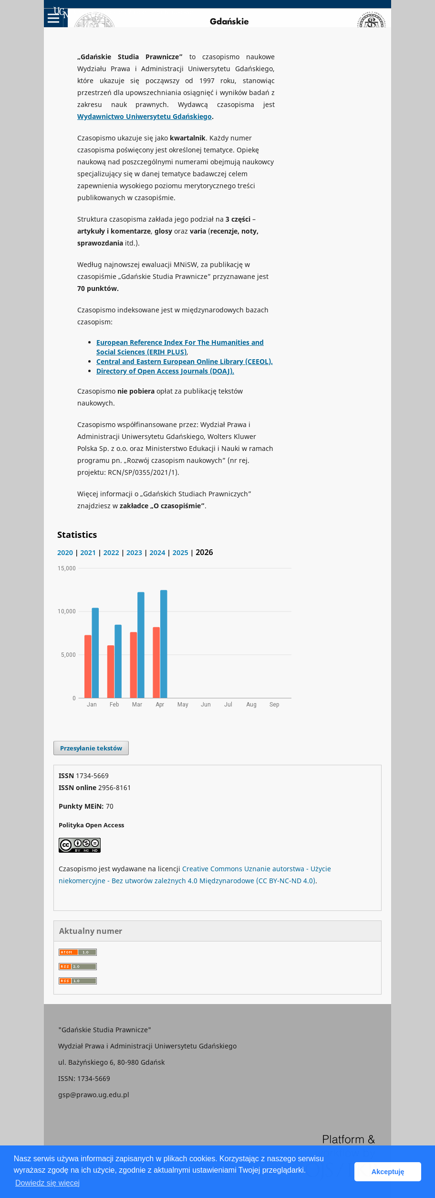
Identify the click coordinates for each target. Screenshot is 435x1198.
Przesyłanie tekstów (91, 748)
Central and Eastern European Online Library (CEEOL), (184, 361)
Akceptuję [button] (388, 1172)
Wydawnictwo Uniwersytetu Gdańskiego (144, 116)
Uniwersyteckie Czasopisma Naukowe (123, 12)
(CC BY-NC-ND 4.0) (285, 880)
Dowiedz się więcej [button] (47, 1183)
